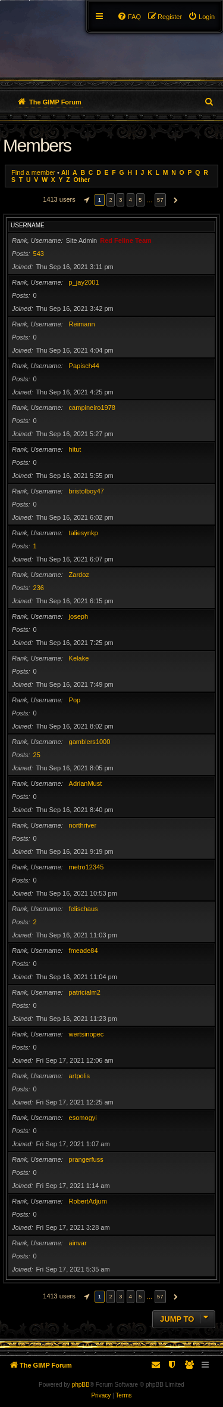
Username (28, 225)
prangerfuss (86, 1159)
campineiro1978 (92, 407)
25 (36, 754)
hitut (75, 449)
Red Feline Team (126, 240)
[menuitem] (201, 17)
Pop (75, 700)
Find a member (33, 172)
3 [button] (121, 199)
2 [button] (110, 199)
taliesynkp (83, 532)
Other (82, 180)
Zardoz (79, 574)
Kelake (79, 658)
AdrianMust (85, 783)
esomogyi (83, 1117)
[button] (85, 200)
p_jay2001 (84, 282)
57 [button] (160, 199)
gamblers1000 (90, 741)
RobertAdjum (88, 1201)
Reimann (82, 324)
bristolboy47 (86, 491)
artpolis (79, 1075)
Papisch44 (84, 365)
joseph (78, 616)
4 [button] (131, 199)
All (65, 172)
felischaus (83, 908)
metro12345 (86, 867)
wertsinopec (86, 1034)
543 (38, 253)
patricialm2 (84, 992)
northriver (82, 825)
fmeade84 (83, 950)
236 (38, 587)
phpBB (81, 1384)
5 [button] (140, 199)
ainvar (78, 1242)
